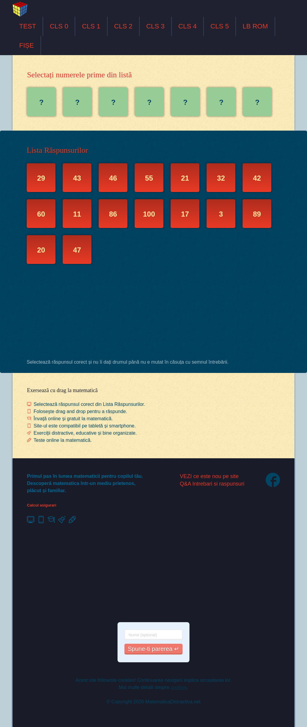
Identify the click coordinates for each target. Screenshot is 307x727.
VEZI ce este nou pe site (209, 476)
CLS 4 (187, 26)
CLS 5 (219, 26)
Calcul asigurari (41, 505)
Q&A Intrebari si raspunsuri (212, 484)
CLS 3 (155, 26)
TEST (27, 26)
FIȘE (26, 45)
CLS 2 (123, 26)
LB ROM (255, 26)
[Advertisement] (153, 313)
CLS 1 (91, 26)
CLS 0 (59, 26)
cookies (179, 687)
